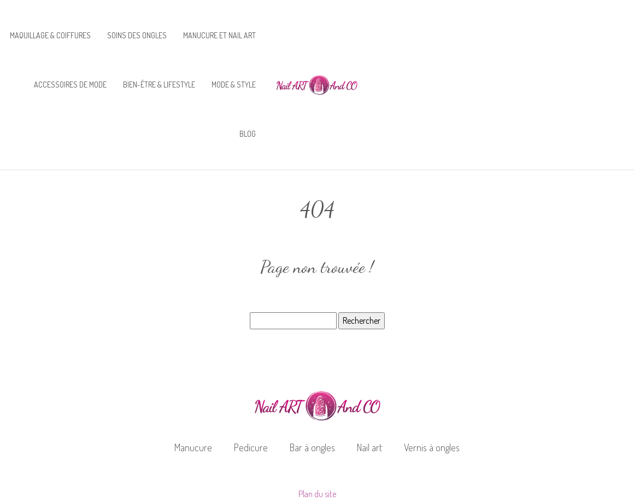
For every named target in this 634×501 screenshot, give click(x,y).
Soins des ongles (137, 35)
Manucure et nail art (219, 35)
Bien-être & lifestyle (159, 84)
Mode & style (234, 84)
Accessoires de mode (70, 84)
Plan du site (317, 493)
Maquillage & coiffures (50, 35)
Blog (247, 133)
